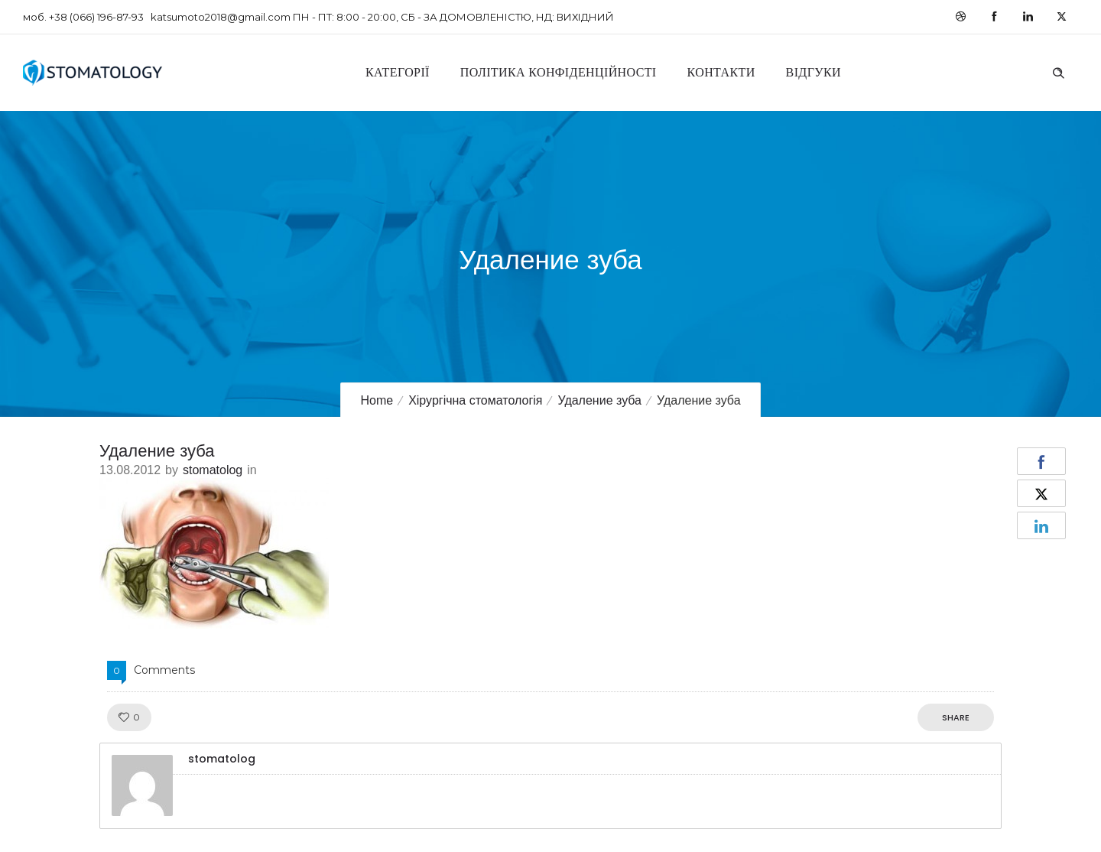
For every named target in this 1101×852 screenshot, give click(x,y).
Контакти (721, 72)
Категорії (397, 72)
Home (376, 400)
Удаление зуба (599, 400)
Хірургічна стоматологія (475, 400)
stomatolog (212, 469)
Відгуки (813, 72)
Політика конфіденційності (558, 72)
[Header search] (1058, 71)
